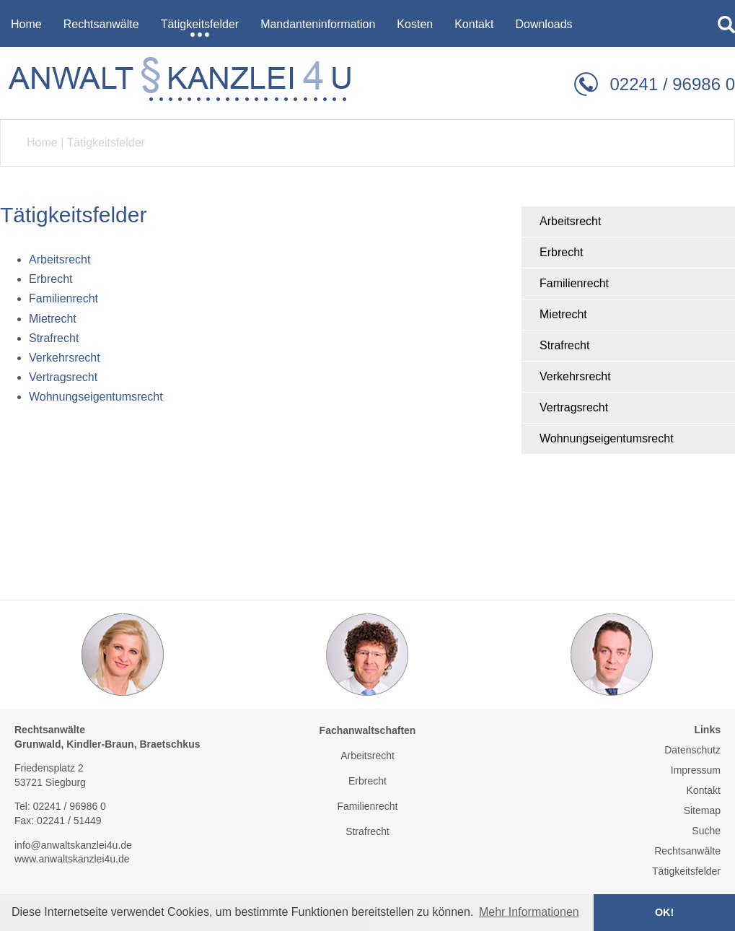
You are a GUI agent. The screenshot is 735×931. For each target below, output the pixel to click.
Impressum (696, 770)
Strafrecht (564, 345)
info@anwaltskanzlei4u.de (73, 845)
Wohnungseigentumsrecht (607, 438)
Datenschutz (692, 750)
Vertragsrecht (574, 407)
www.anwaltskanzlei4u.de (72, 859)
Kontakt (704, 790)
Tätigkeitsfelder (105, 142)
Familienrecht (574, 283)
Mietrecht (563, 314)
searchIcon (726, 24)
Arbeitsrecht (570, 221)
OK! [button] (664, 912)
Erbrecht (561, 252)
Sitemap (702, 810)
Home (42, 142)
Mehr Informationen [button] (529, 912)
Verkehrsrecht (575, 376)
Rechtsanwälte (687, 851)
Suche (706, 830)
